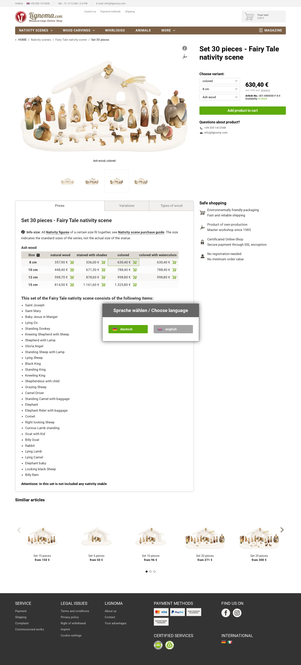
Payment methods (110, 11)
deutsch (126, 329)
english (171, 329)
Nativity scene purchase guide (141, 232)
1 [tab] (147, 572)
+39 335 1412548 (40, 3)
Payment (21, 611)
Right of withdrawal (73, 623)
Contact (110, 617)
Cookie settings (71, 635)
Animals (143, 30)
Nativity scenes (33, 30)
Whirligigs (115, 30)
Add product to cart (243, 110)
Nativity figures (57, 232)
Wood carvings (77, 30)
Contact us (90, 11)
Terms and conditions (75, 611)
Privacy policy (70, 617)
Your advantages (116, 623)
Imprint (65, 629)
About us (111, 611)
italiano (230, 642)
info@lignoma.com (114, 3)
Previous (19, 530)
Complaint (22, 623)
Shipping (130, 11)
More (166, 30)
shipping (265, 90)
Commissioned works (29, 629)
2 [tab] (150, 572)
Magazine (273, 30)
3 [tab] (154, 572)
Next (282, 530)
